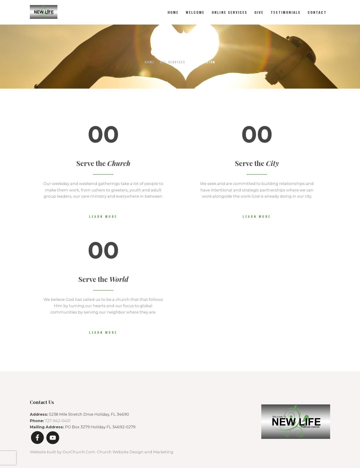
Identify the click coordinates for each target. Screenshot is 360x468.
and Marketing (158, 452)
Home (149, 62)
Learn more (103, 216)
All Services (172, 62)
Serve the (103, 163)
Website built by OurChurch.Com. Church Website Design (87, 452)
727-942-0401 (57, 420)
